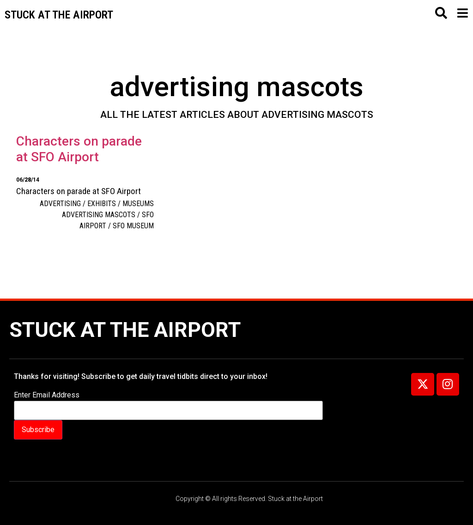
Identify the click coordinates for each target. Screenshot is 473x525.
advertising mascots (98, 214)
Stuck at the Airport (125, 329)
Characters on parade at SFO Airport (79, 149)
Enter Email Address (46, 395)
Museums (138, 203)
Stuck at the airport (59, 14)
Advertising (60, 203)
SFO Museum (133, 225)
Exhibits (101, 203)
